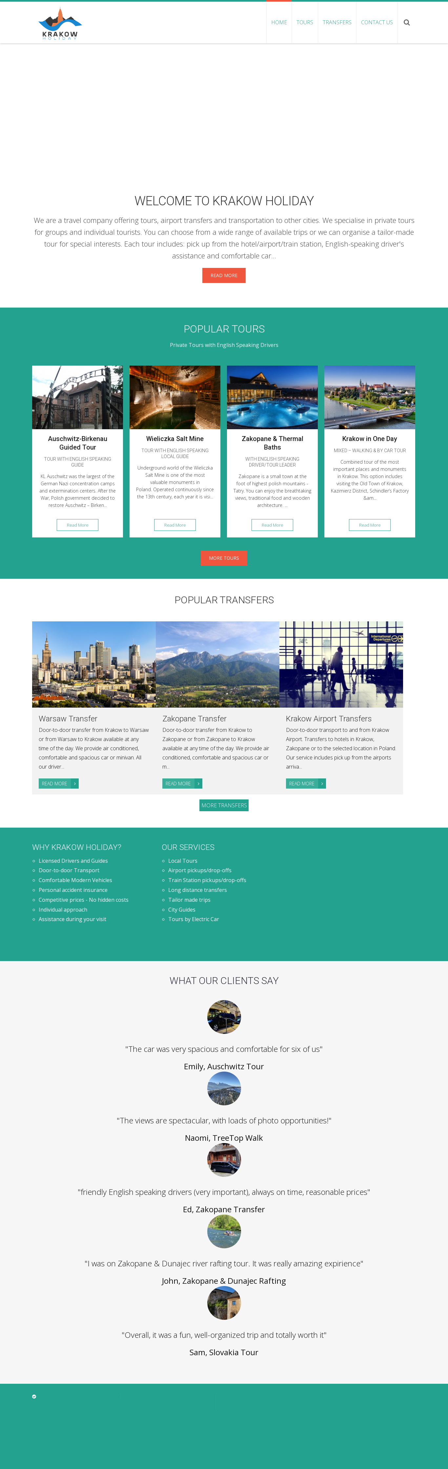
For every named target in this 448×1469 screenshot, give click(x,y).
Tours (304, 22)
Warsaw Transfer (68, 718)
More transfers (224, 805)
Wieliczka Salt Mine (175, 439)
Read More (224, 275)
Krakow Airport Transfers (329, 718)
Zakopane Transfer (194, 718)
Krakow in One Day (369, 439)
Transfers (337, 22)
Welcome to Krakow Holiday (224, 201)
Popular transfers (224, 600)
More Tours (224, 558)
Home (279, 22)
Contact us (377, 22)
